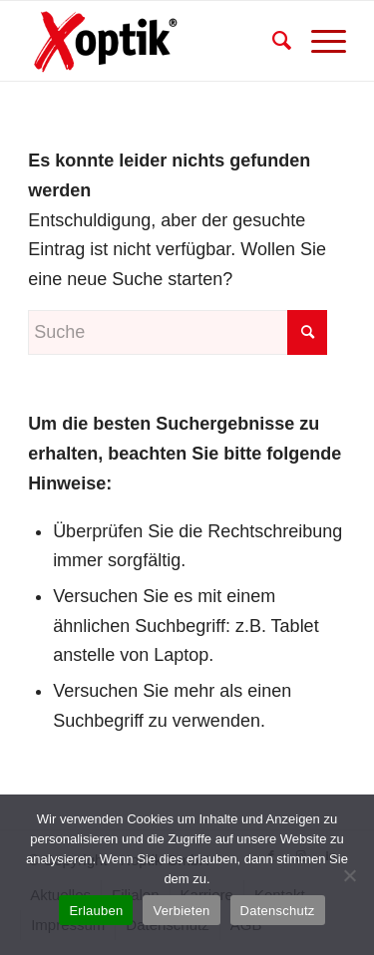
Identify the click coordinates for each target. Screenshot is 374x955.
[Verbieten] (349, 875)
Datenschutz (277, 910)
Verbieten (181, 910)
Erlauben (96, 910)
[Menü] (318, 41)
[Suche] (271, 41)
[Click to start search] (307, 332)
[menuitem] (271, 41)
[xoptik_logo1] (155, 41)
